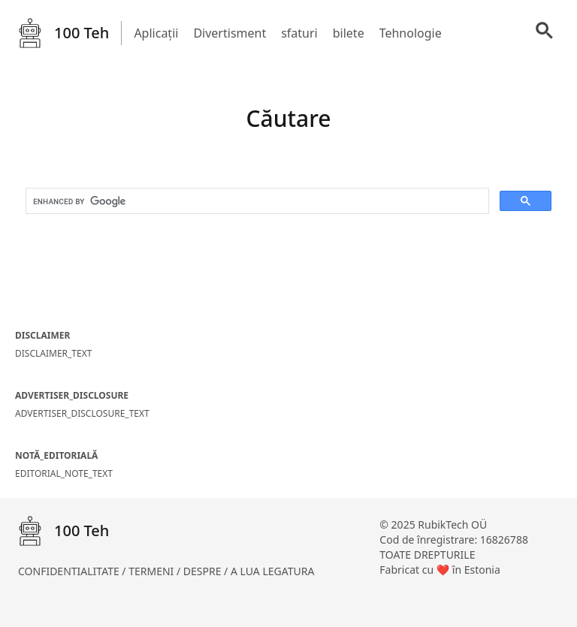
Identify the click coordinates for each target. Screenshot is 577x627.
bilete (348, 33)
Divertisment (229, 33)
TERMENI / (155, 571)
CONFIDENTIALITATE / (73, 571)
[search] (256, 201)
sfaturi (299, 33)
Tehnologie (410, 33)
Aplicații (156, 33)
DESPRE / (207, 571)
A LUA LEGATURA (272, 571)
